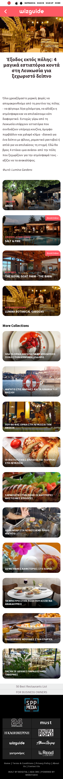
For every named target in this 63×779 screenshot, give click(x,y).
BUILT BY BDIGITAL (18, 771)
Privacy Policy (43, 763)
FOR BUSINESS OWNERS (31, 692)
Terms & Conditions (23, 763)
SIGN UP (49, 3)
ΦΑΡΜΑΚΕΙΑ (29, 3)
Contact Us (34, 766)
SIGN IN (40, 3)
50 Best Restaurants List (31, 686)
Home (7, 763)
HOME (57, 3)
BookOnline (53, 217)
